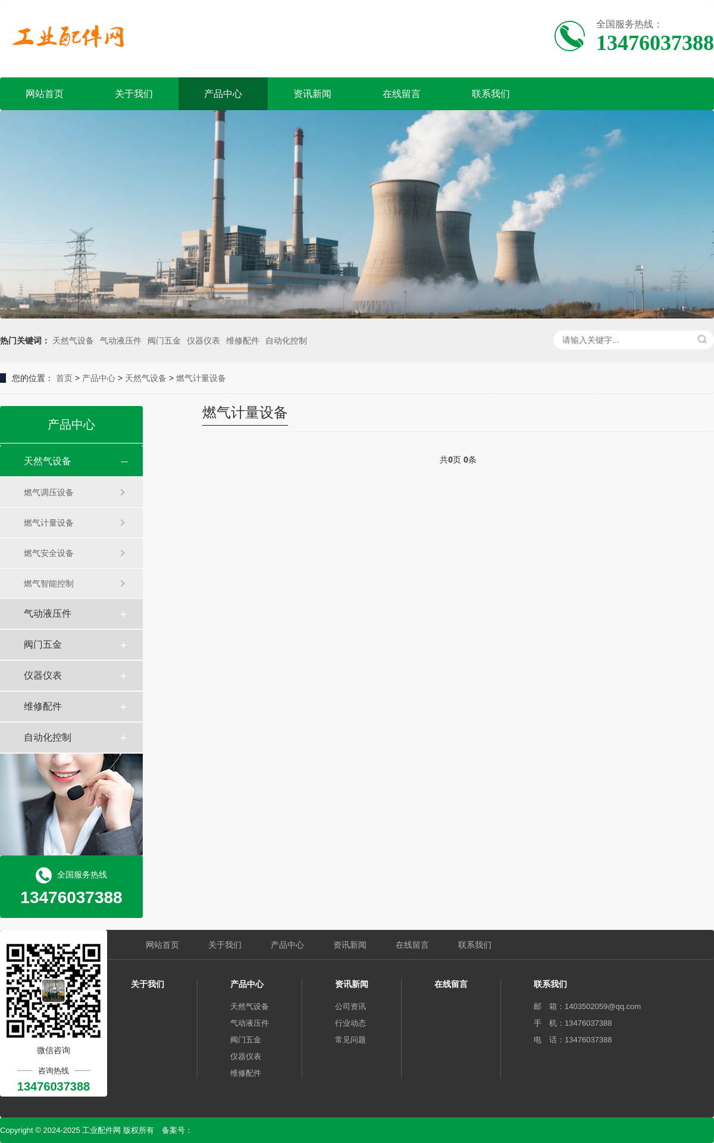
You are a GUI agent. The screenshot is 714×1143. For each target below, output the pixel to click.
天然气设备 (73, 340)
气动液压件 (121, 340)
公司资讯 (350, 1006)
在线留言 (402, 94)
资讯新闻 (312, 94)
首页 (64, 378)
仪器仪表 (203, 340)
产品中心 (223, 94)
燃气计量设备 (201, 378)
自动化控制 (286, 340)
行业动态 (350, 1023)
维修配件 (242, 340)
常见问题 (350, 1039)
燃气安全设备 (49, 553)
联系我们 (491, 94)
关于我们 (134, 94)
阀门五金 (164, 340)
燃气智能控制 (49, 583)
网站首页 (45, 94)
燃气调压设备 (49, 492)
